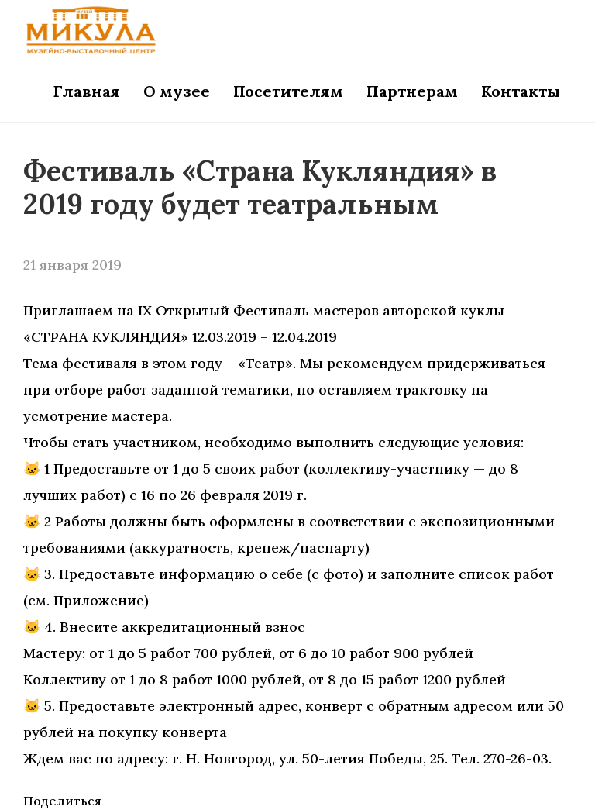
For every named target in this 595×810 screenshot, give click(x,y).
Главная (86, 91)
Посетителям (288, 91)
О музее (176, 91)
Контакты (520, 91)
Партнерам (412, 91)
